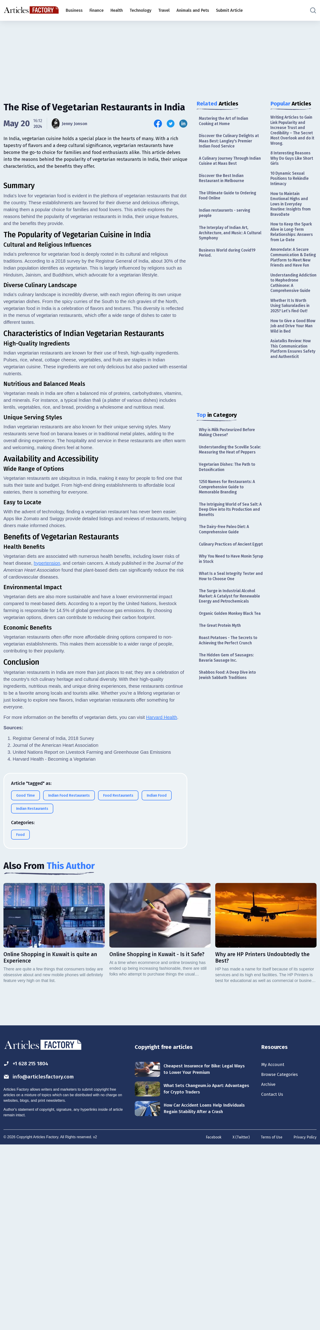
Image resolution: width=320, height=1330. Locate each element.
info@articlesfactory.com (40, 1261)
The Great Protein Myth (220, 639)
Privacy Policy (305, 1321)
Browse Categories (280, 1258)
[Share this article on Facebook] (158, 124)
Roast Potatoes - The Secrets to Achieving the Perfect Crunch (229, 654)
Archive (268, 1269)
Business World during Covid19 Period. (228, 256)
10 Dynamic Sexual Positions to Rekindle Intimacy (290, 181)
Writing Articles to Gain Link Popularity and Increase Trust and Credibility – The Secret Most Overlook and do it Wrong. (292, 131)
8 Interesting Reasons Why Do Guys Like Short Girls (292, 160)
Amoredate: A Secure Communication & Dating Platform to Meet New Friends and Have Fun (293, 264)
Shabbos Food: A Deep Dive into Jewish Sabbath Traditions (229, 689)
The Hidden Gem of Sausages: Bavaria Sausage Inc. (227, 672)
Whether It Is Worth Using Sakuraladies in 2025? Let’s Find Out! (290, 317)
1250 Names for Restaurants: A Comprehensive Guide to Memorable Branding (228, 492)
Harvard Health (161, 901)
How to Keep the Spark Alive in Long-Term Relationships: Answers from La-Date (292, 235)
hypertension (47, 747)
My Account (273, 1248)
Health (117, 10)
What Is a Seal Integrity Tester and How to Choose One (227, 588)
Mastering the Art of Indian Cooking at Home (224, 121)
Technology (140, 10)
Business (74, 10)
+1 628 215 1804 (27, 1247)
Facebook (212, 1321)
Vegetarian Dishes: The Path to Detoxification (228, 471)
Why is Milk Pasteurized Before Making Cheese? (228, 436)
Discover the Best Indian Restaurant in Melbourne (222, 180)
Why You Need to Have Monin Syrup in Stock (226, 571)
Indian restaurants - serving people (225, 215)
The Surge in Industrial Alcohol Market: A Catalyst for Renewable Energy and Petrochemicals (230, 609)
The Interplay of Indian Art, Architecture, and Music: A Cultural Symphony (231, 236)
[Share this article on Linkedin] (183, 124)
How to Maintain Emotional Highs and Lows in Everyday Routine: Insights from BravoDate (291, 207)
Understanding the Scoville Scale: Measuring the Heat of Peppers (231, 454)
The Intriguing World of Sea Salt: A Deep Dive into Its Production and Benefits (229, 515)
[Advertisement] (160, 56)
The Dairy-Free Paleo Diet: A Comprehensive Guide (225, 535)
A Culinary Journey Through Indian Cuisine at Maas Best (231, 162)
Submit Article (229, 10)
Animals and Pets (192, 10)
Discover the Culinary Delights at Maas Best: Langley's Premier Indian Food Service (230, 142)
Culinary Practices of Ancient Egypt (226, 553)
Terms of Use (271, 1321)
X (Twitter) (240, 1321)
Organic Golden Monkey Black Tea (231, 626)
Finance (97, 10)
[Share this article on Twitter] (171, 124)
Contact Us (272, 1279)
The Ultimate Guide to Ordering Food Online (229, 197)
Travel (164, 10)
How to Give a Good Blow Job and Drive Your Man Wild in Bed (293, 338)
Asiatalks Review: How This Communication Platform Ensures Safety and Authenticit (293, 361)
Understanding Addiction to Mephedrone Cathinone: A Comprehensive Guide (292, 293)
